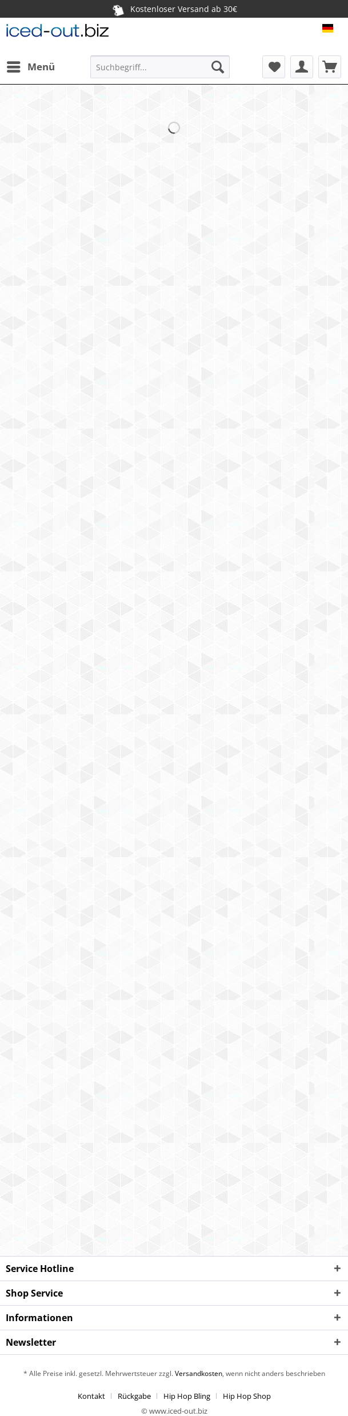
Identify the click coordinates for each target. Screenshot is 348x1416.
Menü (31, 65)
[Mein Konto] (301, 66)
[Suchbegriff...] (160, 66)
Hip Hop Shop (247, 1396)
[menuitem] (30, 66)
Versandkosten (197, 1373)
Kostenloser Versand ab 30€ (175, 9)
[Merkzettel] (273, 66)
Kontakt (91, 1396)
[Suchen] (218, 66)
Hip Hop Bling (186, 1396)
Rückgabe (134, 1396)
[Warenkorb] (329, 66)
